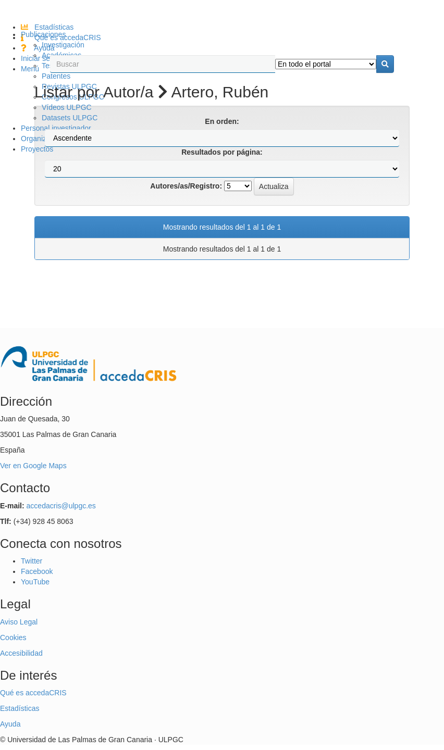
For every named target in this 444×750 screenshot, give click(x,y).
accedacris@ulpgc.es (61, 506)
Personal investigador (56, 128)
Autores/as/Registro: (186, 186)
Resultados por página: (222, 152)
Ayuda (38, 48)
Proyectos (37, 149)
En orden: (222, 121)
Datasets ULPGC (69, 118)
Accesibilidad (21, 653)
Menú (30, 69)
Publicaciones (43, 34)
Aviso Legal (19, 622)
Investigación (63, 45)
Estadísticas (47, 27)
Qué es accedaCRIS (33, 693)
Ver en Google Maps (33, 465)
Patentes (56, 76)
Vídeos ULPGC (67, 107)
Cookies (13, 637)
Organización (42, 138)
